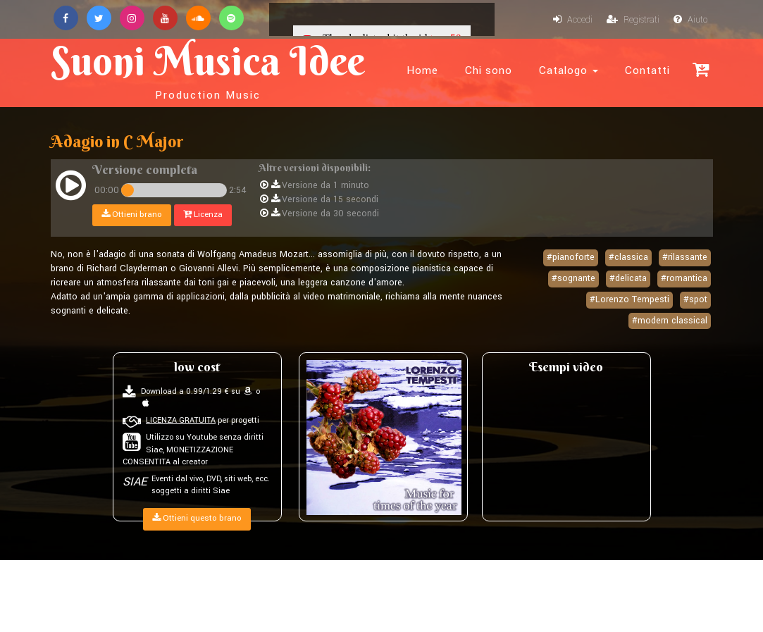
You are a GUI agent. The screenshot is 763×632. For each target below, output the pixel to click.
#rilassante (684, 257)
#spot (695, 299)
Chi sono (488, 70)
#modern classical (669, 320)
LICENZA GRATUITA (181, 420)
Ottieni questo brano (197, 518)
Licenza (203, 215)
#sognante (573, 278)
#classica (628, 257)
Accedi (573, 19)
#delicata (628, 278)
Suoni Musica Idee (208, 69)
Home (422, 70)
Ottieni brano (131, 215)
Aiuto (690, 19)
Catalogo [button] (568, 70)
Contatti (647, 70)
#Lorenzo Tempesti (629, 299)
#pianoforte (571, 257)
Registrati (633, 19)
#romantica (684, 278)
